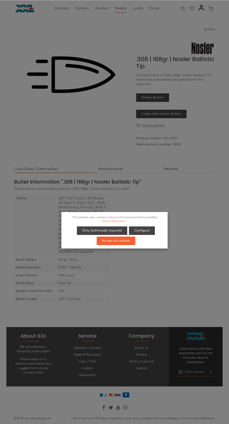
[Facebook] (104, 408)
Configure (142, 230)
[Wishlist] (192, 8)
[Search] (182, 8)
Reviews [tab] (171, 169)
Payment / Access (87, 348)
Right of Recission (87, 354)
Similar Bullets (152, 97)
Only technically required (102, 230)
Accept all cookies (116, 240)
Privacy (141, 354)
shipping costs (120, 418)
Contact (87, 368)
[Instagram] (125, 408)
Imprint (141, 368)
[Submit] (211, 372)
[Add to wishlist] (150, 125)
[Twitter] (111, 408)
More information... (114, 221)
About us (141, 348)
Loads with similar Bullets (161, 113)
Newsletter (87, 375)
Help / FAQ (87, 361)
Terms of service (141, 361)
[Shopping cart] (210, 8)
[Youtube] (118, 408)
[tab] (54, 169)
